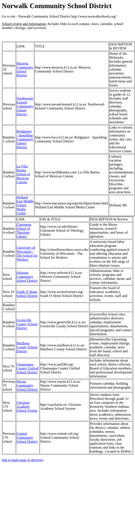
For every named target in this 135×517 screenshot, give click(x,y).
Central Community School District (27, 437)
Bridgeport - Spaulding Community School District (24, 139)
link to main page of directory (23, 460)
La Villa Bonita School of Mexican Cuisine (23, 174)
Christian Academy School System (27, 406)
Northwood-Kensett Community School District (25, 106)
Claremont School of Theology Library (23, 230)
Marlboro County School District (27, 347)
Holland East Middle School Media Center (25, 205)
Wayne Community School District (27, 385)
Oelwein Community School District (27, 276)
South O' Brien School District (27, 294)
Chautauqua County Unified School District (27, 368)
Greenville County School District (27, 324)
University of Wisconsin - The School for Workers (27, 253)
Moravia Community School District (24, 69)
